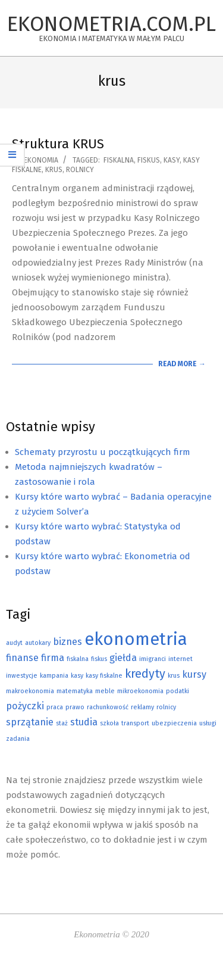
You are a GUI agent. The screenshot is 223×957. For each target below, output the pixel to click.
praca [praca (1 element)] (54, 707)
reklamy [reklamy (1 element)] (142, 707)
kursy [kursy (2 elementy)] (194, 674)
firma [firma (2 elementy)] (52, 657)
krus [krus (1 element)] (174, 675)
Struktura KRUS (58, 144)
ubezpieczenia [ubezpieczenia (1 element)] (174, 723)
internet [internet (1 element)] (180, 659)
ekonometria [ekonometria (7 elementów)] (135, 639)
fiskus (148, 160)
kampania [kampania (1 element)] (54, 675)
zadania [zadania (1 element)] (18, 739)
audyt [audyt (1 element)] (14, 643)
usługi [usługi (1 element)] (207, 723)
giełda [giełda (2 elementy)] (123, 657)
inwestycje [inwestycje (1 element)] (21, 675)
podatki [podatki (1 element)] (177, 691)
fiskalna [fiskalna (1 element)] (78, 659)
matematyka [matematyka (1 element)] (74, 691)
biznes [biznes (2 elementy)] (67, 641)
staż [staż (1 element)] (62, 723)
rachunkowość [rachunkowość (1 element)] (107, 707)
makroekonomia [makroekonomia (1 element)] (30, 691)
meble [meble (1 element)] (105, 691)
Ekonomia (41, 160)
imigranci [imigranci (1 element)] (152, 659)
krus (53, 170)
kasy (172, 160)
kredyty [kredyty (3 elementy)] (145, 673)
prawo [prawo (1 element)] (74, 707)
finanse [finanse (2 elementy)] (22, 657)
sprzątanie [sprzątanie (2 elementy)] (30, 722)
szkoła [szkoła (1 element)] (109, 723)
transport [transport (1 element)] (135, 723)
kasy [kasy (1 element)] (77, 675)
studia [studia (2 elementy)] (84, 722)
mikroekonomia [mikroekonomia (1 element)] (140, 691)
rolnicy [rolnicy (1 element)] (166, 707)
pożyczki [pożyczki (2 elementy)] (25, 706)
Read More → (182, 364)
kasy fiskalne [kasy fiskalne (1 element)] (104, 675)
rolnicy (80, 170)
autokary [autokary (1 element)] (38, 643)
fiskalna (118, 160)
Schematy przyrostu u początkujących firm (102, 452)
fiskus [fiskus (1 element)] (99, 659)
